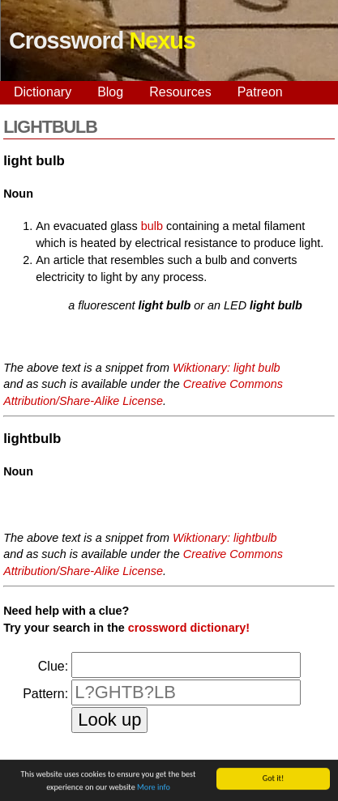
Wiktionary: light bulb (226, 367)
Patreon (260, 92)
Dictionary (42, 92)
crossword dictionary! (189, 627)
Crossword (102, 40)
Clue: (53, 666)
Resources (180, 92)
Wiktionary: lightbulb (225, 537)
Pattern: (45, 694)
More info (153, 787)
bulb (152, 225)
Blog (110, 92)
